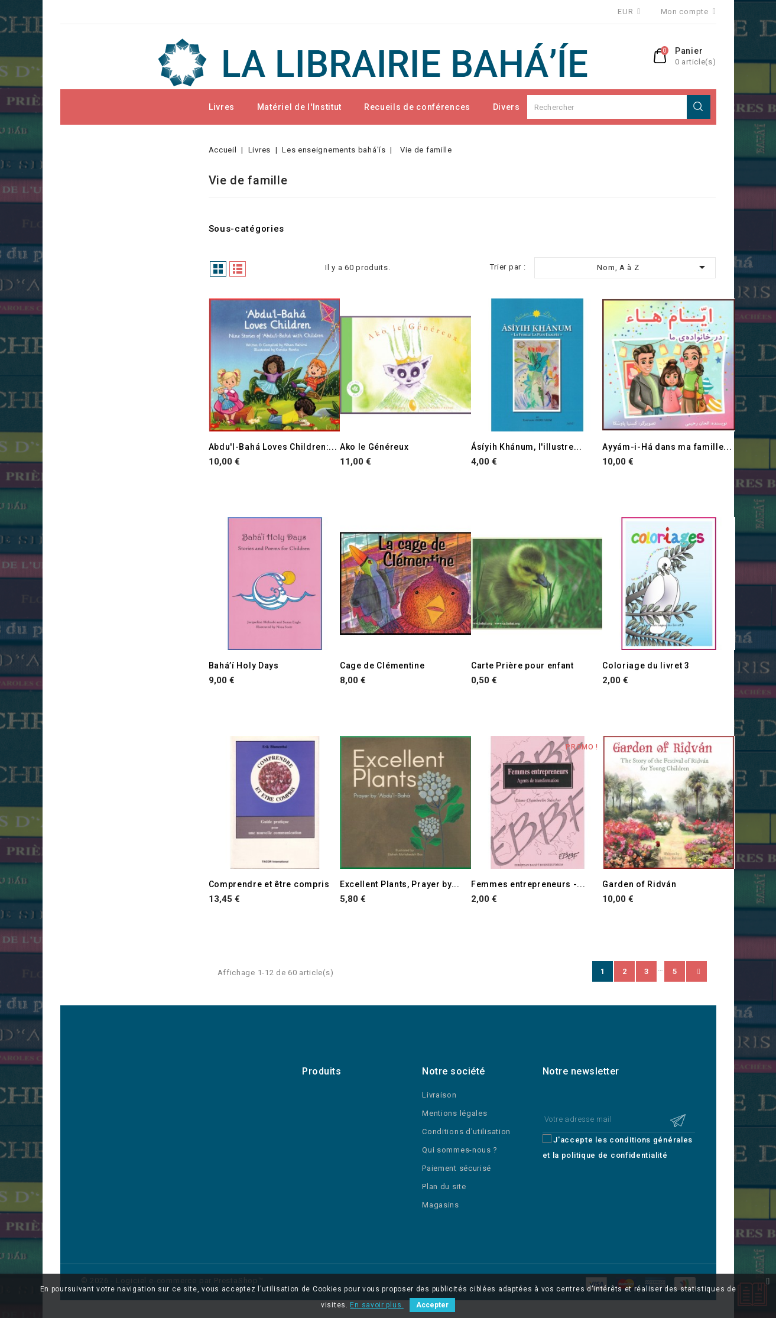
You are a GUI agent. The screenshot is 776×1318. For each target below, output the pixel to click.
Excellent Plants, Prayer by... (400, 884)
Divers (506, 107)
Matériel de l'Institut (299, 107)
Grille (218, 269)
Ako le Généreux (374, 447)
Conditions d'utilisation (466, 1131)
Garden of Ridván (639, 884)
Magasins (440, 1204)
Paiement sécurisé (456, 1168)
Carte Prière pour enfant (522, 665)
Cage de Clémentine (382, 665)
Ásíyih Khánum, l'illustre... (526, 447)
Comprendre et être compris (269, 884)
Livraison (439, 1094)
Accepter (432, 1305)
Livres (222, 107)
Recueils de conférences (417, 107)
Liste (237, 269)
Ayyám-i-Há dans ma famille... (667, 447)
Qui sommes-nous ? (460, 1149)
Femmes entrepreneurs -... (528, 884)
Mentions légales (454, 1113)
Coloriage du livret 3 (646, 665)
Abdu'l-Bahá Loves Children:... (273, 447)
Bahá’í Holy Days (244, 665)
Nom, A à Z (653, 267)
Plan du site (444, 1186)
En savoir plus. (377, 1305)
